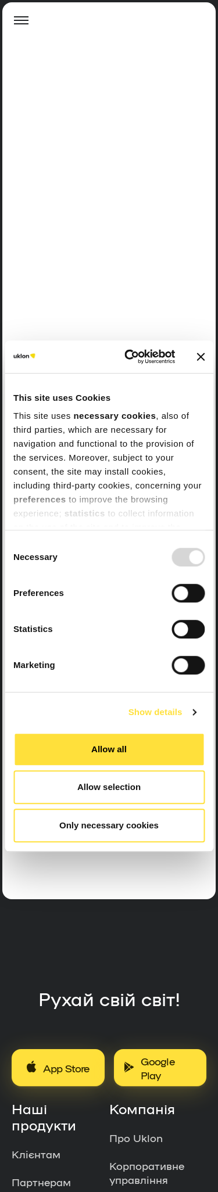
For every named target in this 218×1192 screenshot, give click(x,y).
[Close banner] (200, 357)
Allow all (109, 749)
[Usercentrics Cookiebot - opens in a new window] (130, 356)
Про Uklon (136, 1137)
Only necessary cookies (109, 825)
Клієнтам (36, 1153)
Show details (155, 712)
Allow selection (109, 787)
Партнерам (41, 1181)
